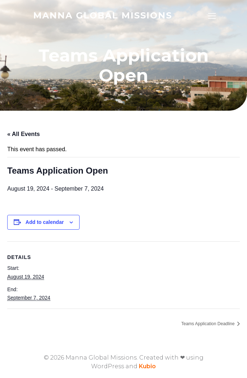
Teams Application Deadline (208, 323)
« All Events (23, 134)
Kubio (147, 366)
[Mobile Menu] (212, 15)
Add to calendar (45, 222)
